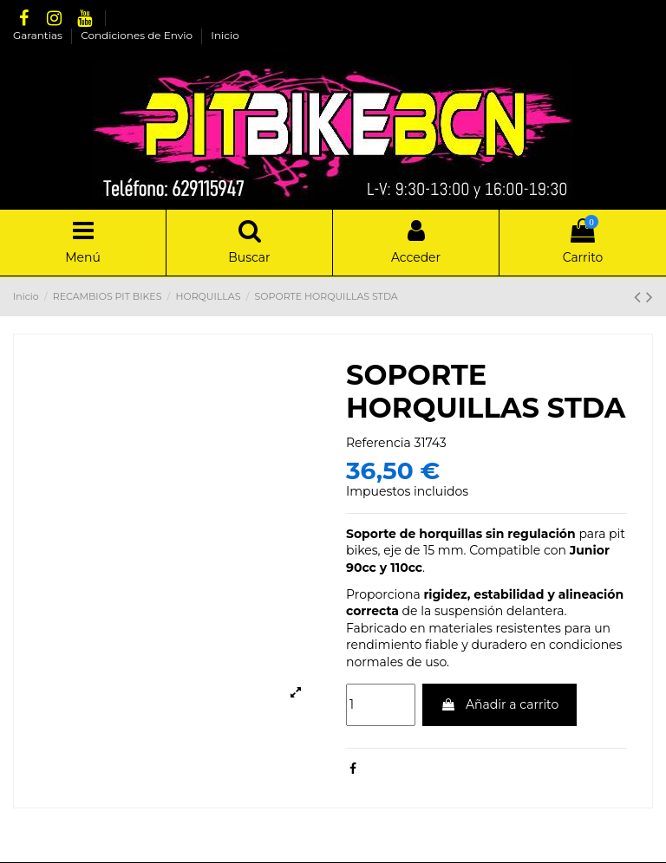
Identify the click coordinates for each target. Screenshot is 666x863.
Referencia (378, 443)
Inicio (224, 35)
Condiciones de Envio (138, 35)
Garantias (39, 35)
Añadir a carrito (499, 704)
